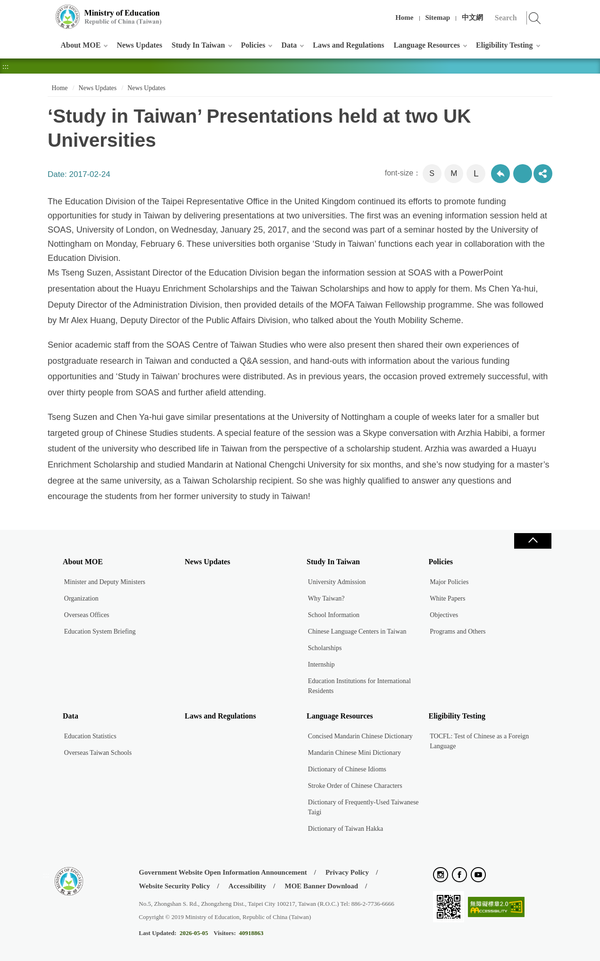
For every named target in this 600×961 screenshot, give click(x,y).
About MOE (81, 45)
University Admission (337, 581)
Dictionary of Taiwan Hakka (345, 828)
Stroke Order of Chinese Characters (355, 785)
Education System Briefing (100, 631)
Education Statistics (90, 736)
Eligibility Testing (504, 45)
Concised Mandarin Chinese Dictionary (360, 736)
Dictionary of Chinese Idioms (347, 769)
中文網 (472, 17)
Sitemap (437, 17)
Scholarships (325, 648)
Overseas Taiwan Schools (98, 752)
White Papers (447, 598)
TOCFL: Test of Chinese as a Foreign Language (479, 741)
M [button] (453, 173)
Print (522, 173)
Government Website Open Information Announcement (223, 872)
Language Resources (426, 45)
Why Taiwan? (326, 598)
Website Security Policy (174, 886)
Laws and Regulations (348, 45)
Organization (81, 598)
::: (46, 12)
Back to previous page (500, 173)
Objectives (444, 614)
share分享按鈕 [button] (542, 173)
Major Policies (449, 581)
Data (289, 45)
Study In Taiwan (198, 45)
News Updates (139, 45)
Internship (321, 664)
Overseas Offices (86, 614)
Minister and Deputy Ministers (104, 581)
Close (532, 541)
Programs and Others (457, 631)
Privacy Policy (347, 872)
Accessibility (247, 886)
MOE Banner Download (321, 886)
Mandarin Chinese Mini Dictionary (354, 752)
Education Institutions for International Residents (359, 685)
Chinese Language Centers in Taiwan (357, 631)
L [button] (476, 173)
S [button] (431, 173)
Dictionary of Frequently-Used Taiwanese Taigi (363, 807)
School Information (333, 614)
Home (404, 17)
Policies (253, 45)
